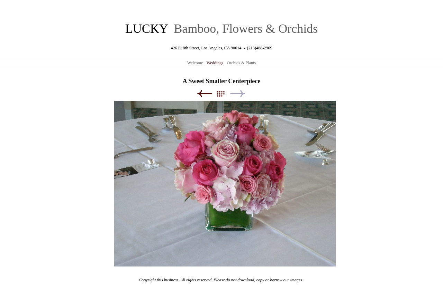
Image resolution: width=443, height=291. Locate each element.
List (224, 93)
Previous (204, 93)
